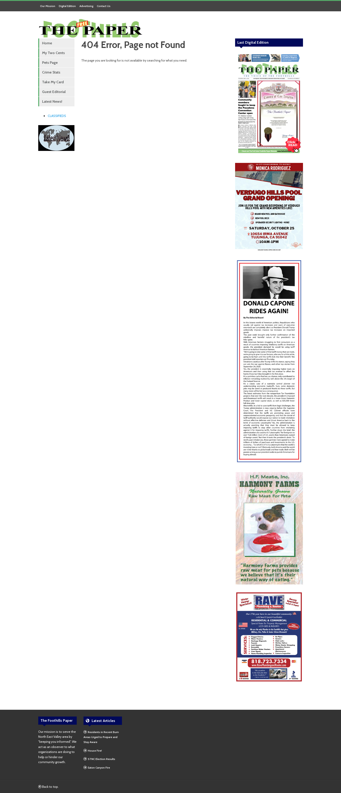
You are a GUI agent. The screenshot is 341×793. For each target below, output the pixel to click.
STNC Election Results (101, 759)
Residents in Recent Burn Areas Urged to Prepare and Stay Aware (101, 737)
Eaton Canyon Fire (99, 767)
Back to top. (48, 787)
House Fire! (95, 750)
